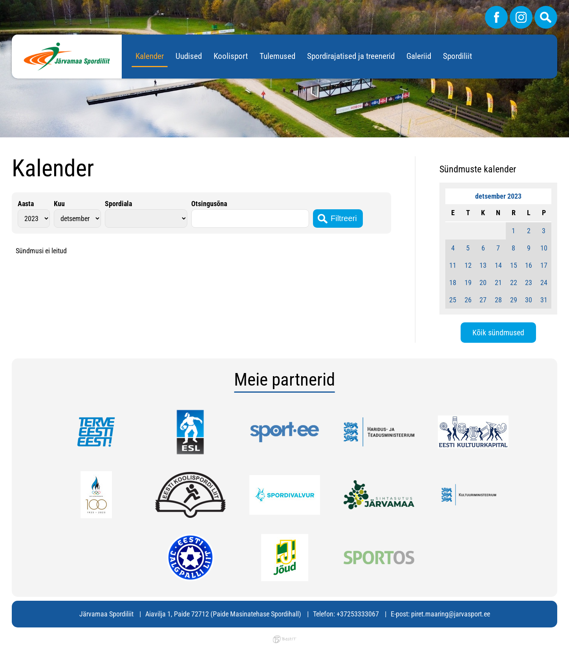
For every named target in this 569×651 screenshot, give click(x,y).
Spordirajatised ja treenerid (351, 56)
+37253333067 (358, 614)
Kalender (149, 56)
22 (513, 282)
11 (452, 265)
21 (498, 282)
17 (543, 265)
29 (513, 300)
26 (468, 300)
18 (452, 282)
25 (452, 300)
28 (498, 300)
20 (483, 282)
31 (543, 300)
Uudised (189, 56)
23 (528, 282)
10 (543, 248)
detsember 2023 (498, 196)
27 (483, 300)
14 (498, 265)
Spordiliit (457, 56)
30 (528, 300)
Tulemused (277, 56)
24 (543, 282)
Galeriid (418, 56)
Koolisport (231, 56)
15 (513, 265)
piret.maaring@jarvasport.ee (450, 614)
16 (528, 265)
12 (468, 265)
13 (483, 265)
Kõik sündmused (498, 332)
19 (468, 282)
